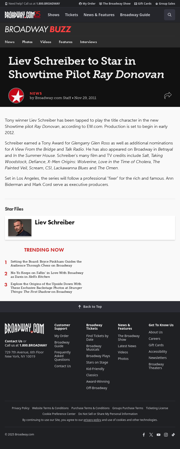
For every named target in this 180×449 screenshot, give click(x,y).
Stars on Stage (97, 362)
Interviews (88, 42)
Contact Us (13, 341)
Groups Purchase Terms (127, 408)
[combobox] (167, 14)
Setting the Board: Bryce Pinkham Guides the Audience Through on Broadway (46, 263)
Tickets (71, 15)
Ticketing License (157, 408)
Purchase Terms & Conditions (91, 408)
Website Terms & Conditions (50, 408)
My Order (87, 4)
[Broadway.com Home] (22, 14)
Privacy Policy (21, 408)
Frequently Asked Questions (62, 356)
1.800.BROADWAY (32, 4)
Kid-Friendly (95, 369)
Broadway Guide (135, 15)
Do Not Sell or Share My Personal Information (108, 414)
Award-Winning (98, 381)
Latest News (127, 346)
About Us (155, 332)
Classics (92, 375)
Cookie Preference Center (59, 414)
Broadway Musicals (94, 348)
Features (65, 42)
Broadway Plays (98, 356)
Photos (27, 42)
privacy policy (92, 420)
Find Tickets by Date (97, 338)
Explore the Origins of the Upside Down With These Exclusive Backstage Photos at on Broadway (46, 288)
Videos (45, 42)
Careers (154, 338)
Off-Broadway (96, 388)
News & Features (99, 15)
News (9, 42)
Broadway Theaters (156, 366)
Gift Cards (143, 4)
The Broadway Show (115, 4)
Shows (54, 15)
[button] (168, 98)
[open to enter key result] (169, 14)
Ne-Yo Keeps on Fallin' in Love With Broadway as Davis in (47, 275)
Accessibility (158, 351)
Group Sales (165, 4)
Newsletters (158, 357)
